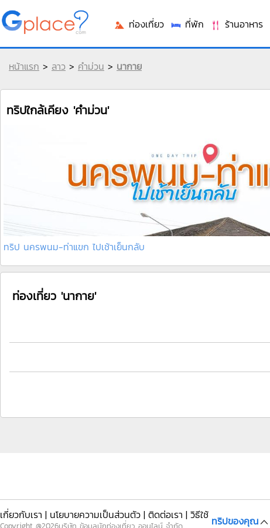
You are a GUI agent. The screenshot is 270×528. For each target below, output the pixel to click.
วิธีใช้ (199, 514)
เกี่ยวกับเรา (21, 514)
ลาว (59, 66)
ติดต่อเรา (165, 514)
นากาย (129, 66)
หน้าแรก (24, 66)
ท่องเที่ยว (139, 24)
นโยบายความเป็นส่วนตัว (95, 514)
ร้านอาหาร (236, 24)
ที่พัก (187, 24)
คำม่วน (91, 66)
